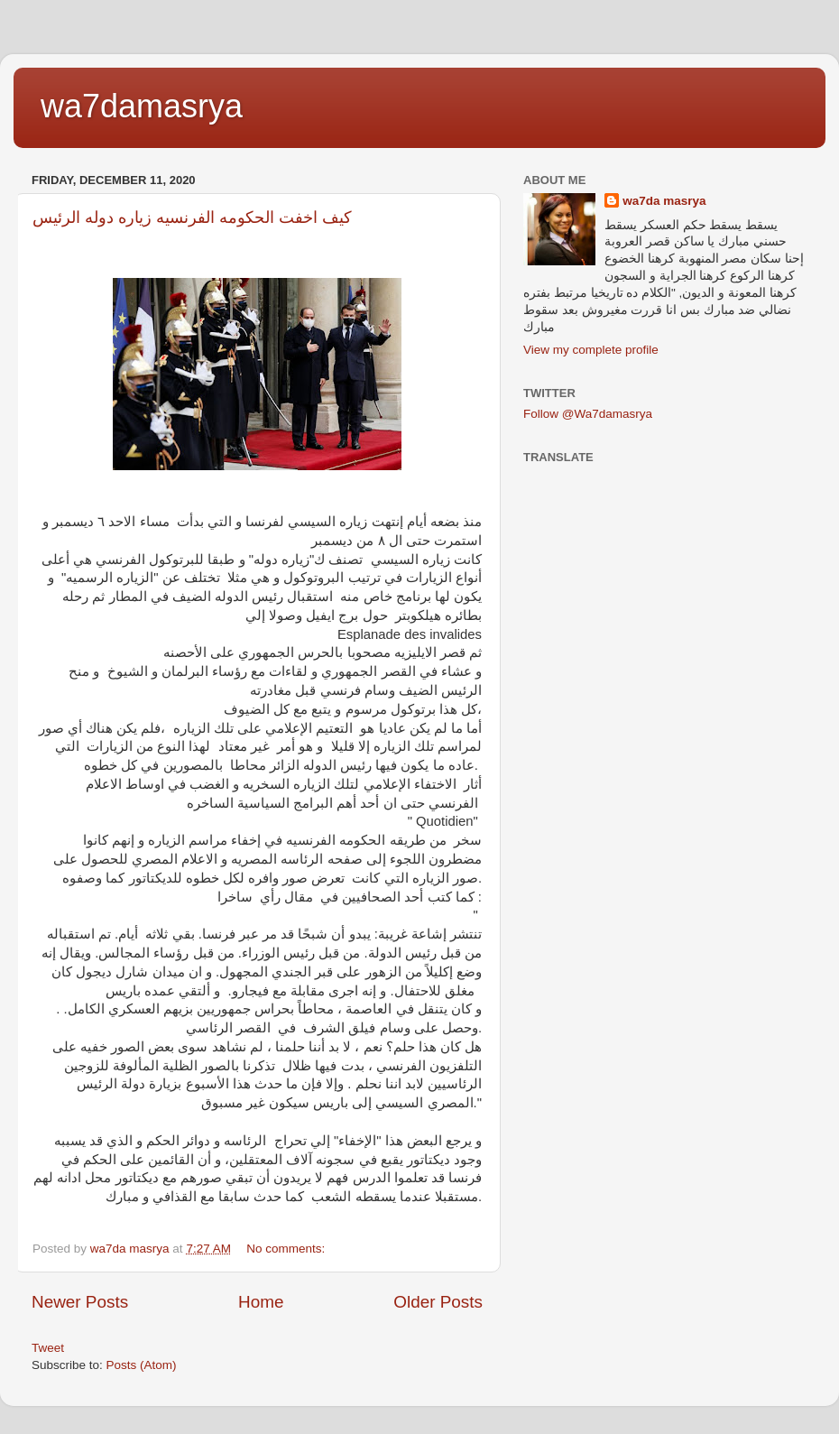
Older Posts (438, 1301)
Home (260, 1301)
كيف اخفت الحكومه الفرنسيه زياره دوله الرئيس (192, 217)
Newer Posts (80, 1301)
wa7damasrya (142, 106)
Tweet (48, 1348)
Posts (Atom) (141, 1365)
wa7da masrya (663, 201)
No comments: (287, 1248)
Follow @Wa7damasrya (587, 414)
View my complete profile (591, 349)
